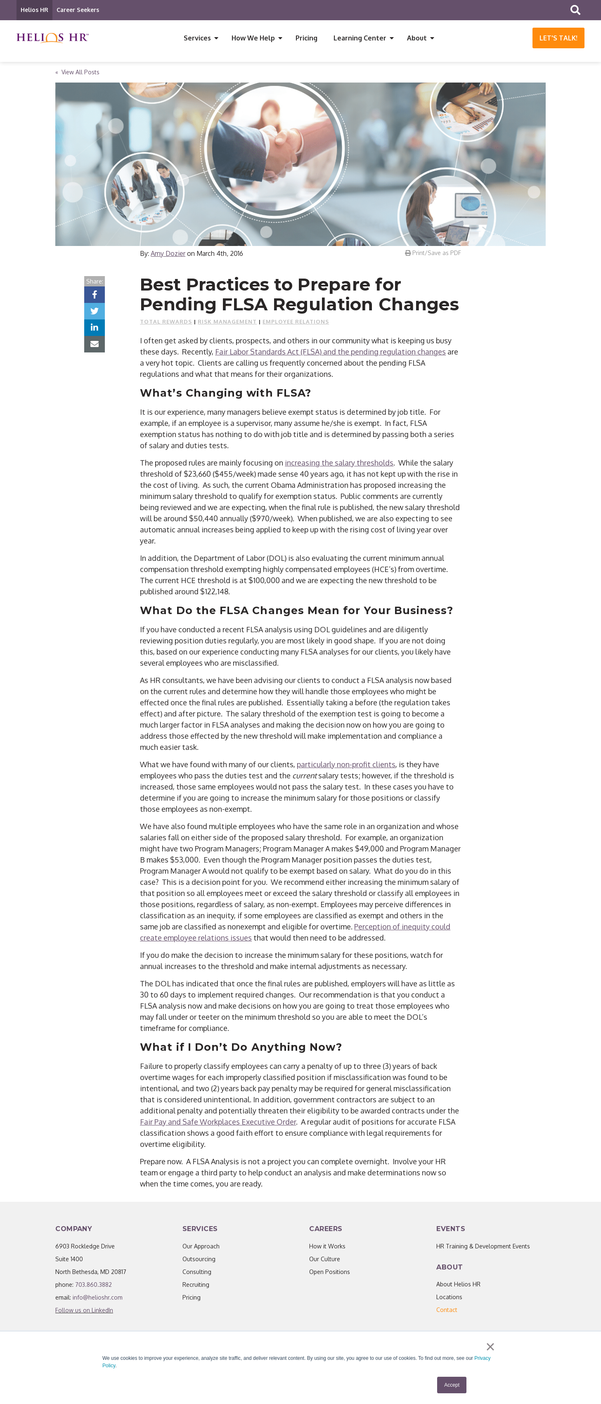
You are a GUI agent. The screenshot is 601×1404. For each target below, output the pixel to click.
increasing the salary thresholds (339, 463)
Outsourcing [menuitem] (198, 1259)
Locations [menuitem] (449, 1297)
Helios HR (34, 9)
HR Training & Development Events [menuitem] (483, 1246)
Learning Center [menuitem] (360, 38)
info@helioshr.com (98, 1297)
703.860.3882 (93, 1284)
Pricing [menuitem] (306, 38)
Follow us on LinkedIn (84, 1310)
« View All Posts (77, 72)
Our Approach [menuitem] (201, 1246)
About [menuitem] (417, 38)
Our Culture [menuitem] (324, 1259)
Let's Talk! (558, 38)
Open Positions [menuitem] (329, 1272)
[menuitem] (446, 1310)
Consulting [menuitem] (196, 1272)
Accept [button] (451, 1385)
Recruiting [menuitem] (195, 1284)
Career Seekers (78, 9)
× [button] (490, 1346)
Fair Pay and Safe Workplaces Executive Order (218, 1122)
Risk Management (227, 322)
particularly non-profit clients (346, 764)
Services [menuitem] (197, 38)
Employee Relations (296, 322)
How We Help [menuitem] (253, 38)
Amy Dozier (168, 254)
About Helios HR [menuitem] (458, 1284)
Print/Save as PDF (433, 253)
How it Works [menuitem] (327, 1246)
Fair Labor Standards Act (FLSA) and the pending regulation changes (330, 352)
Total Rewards (166, 322)
